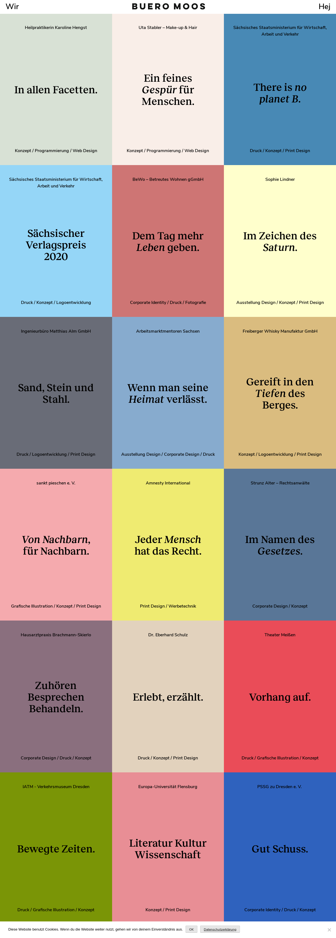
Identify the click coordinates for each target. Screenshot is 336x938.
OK (191, 929)
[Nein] (329, 929)
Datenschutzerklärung (220, 929)
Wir (12, 6)
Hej (324, 6)
